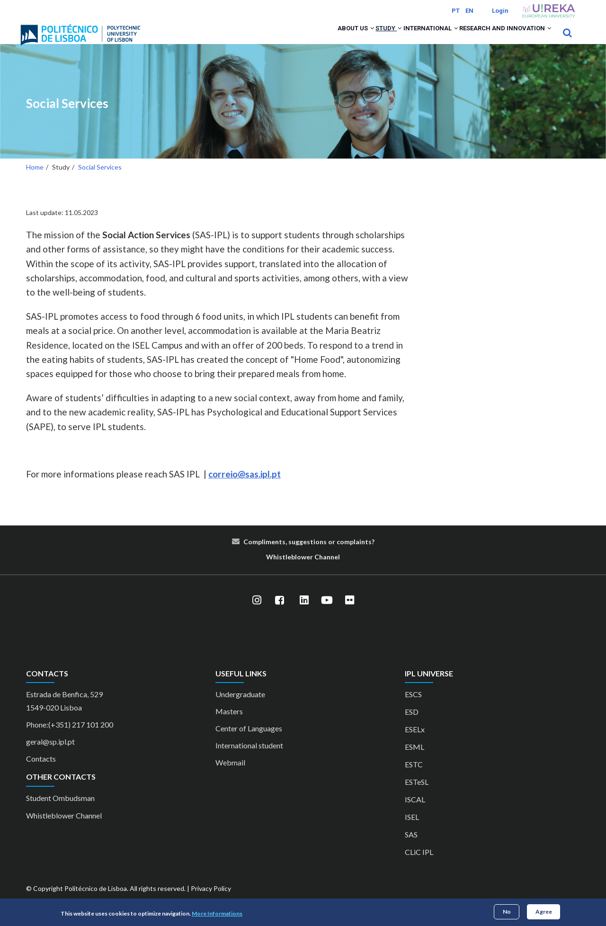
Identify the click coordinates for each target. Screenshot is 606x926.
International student (249, 758)
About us (314, 39)
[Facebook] (279, 613)
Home (35, 180)
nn (330, 569)
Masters (229, 723)
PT (456, 10)
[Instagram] (256, 613)
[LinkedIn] (304, 613)
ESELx (415, 741)
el (337, 569)
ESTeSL (416, 794)
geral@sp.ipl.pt (50, 754)
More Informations (217, 913)
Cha (320, 569)
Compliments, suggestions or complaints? (308, 554)
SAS (411, 847)
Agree (543, 911)
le (288, 569)
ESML (414, 759)
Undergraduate (240, 706)
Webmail (230, 775)
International (411, 39)
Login (500, 10)
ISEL (412, 829)
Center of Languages (248, 741)
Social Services (67, 116)
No (507, 911)
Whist (275, 569)
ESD (412, 724)
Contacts (41, 771)
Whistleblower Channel (64, 827)
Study (358, 39)
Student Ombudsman (60, 810)
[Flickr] (349, 613)
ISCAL (415, 812)
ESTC (414, 777)
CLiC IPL (419, 864)
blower (302, 569)
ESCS (413, 706)
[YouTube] (326, 613)
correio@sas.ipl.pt (244, 486)
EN (469, 10)
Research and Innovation (498, 39)
